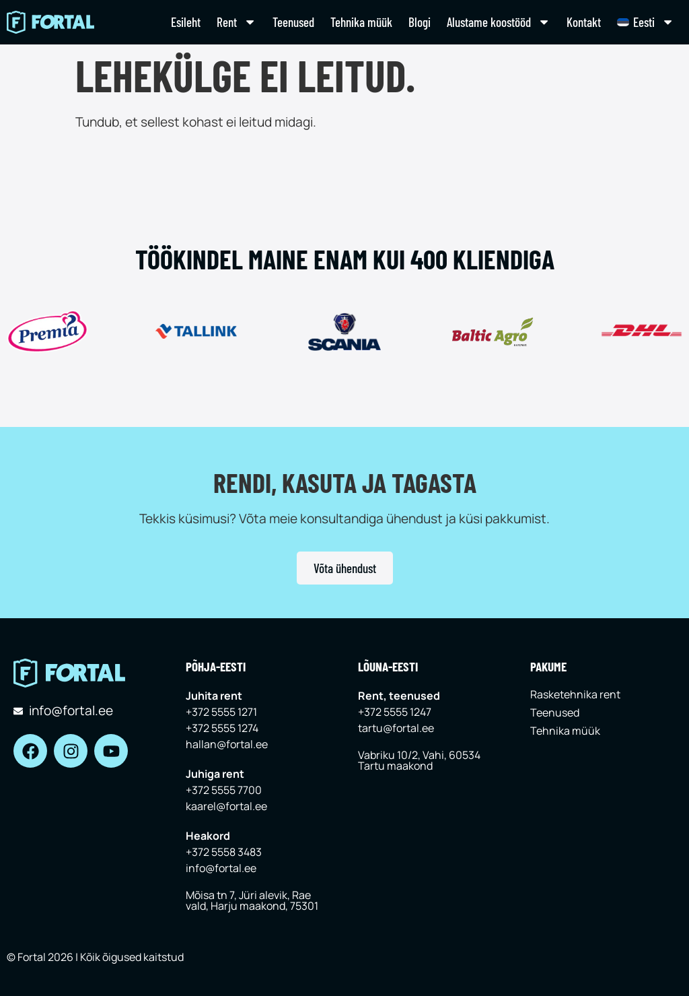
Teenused (293, 22)
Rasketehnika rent (575, 694)
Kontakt (584, 22)
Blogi (419, 22)
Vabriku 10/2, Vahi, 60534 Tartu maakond (419, 760)
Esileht (186, 22)
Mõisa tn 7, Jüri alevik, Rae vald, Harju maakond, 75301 (252, 900)
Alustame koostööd (498, 22)
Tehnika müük (361, 22)
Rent (236, 22)
